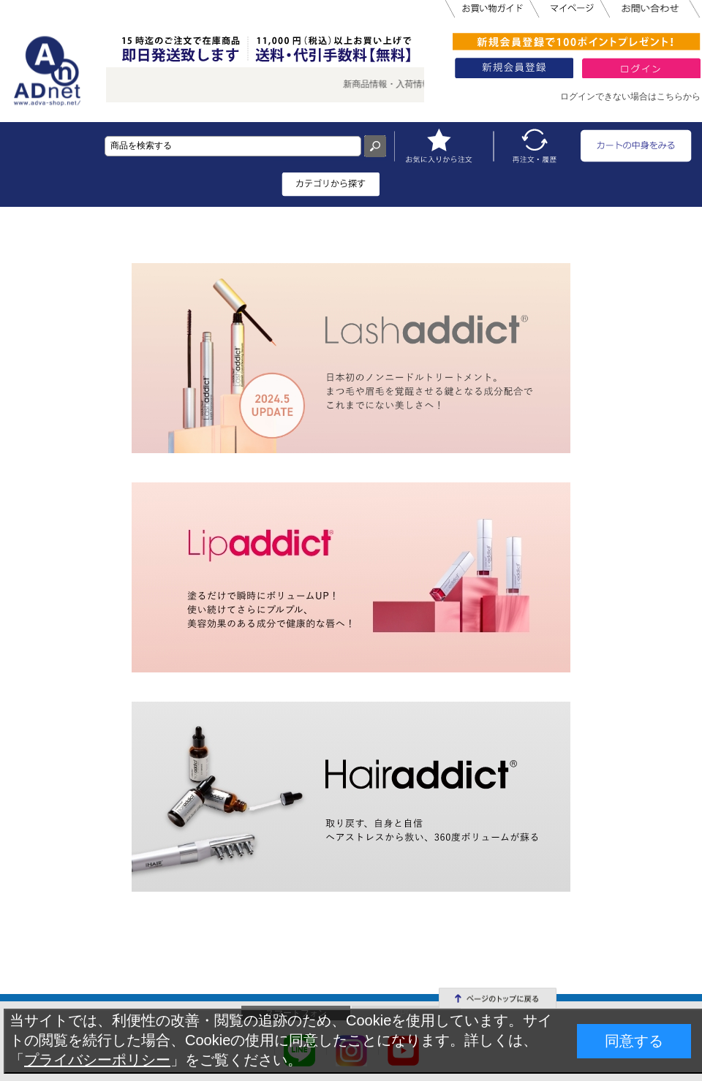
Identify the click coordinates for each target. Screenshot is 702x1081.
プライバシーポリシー (97, 1060)
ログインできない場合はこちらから (630, 96)
